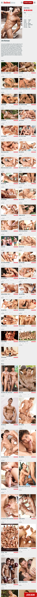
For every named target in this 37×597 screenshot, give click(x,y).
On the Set (3, 90)
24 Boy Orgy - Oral (12, 554)
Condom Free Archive (29, 138)
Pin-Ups (3, 426)
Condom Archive (28, 106)
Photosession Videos (4, 122)
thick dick (28, 16)
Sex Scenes (6, 106)
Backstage (6, 90)
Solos (9, 122)
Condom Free (21, 122)
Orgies (20, 343)
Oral (9, 106)
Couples (27, 296)
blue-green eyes (30, 14)
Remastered (12, 106)
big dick (25, 16)
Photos (8, 394)
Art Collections (4, 394)
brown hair (25, 14)
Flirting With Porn (30, 185)
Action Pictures (21, 426)
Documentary (3, 248)
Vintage (3, 106)
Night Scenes (12, 280)
